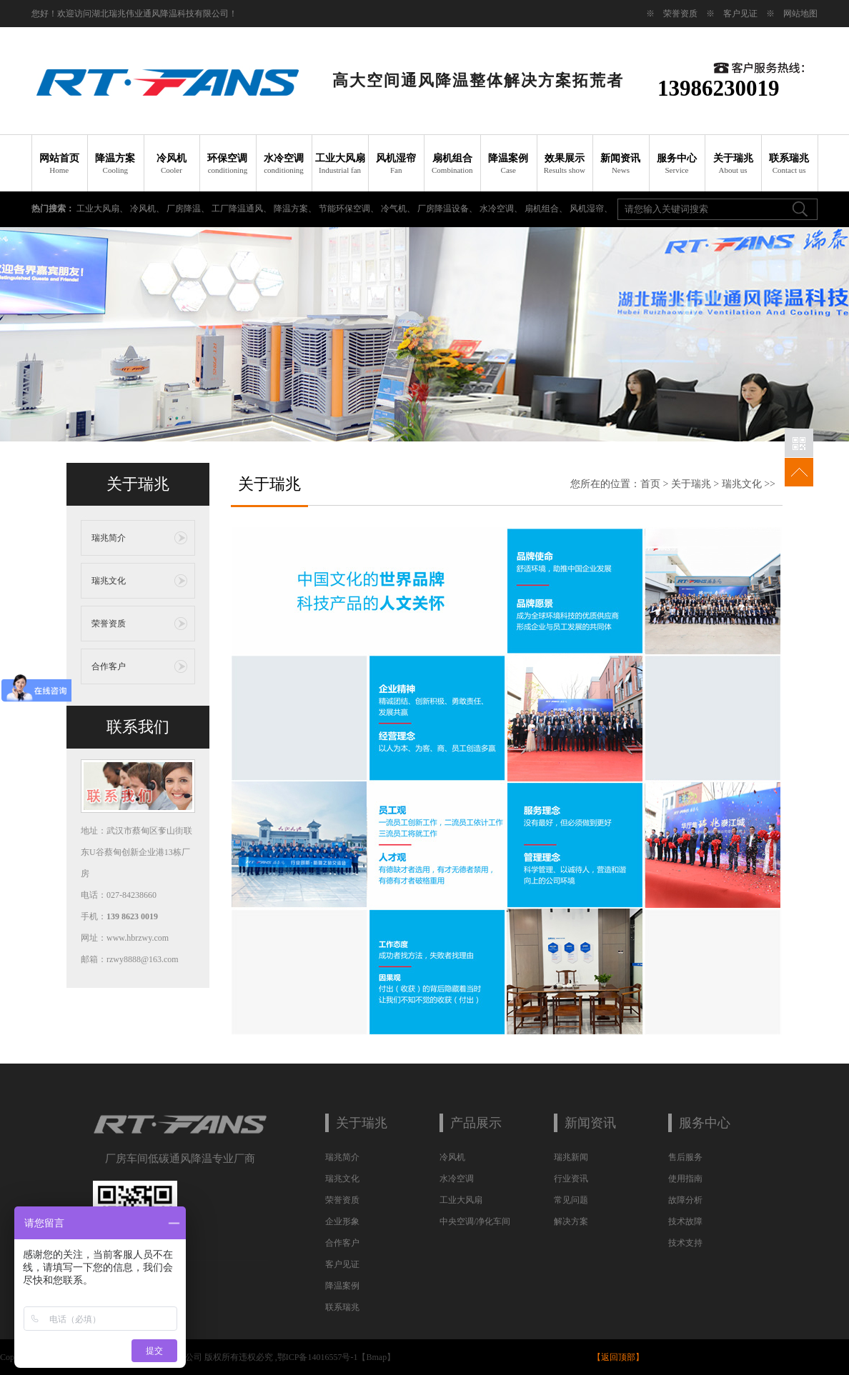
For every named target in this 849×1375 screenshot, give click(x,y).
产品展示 (476, 1123)
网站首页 (59, 163)
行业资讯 (571, 1179)
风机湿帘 (396, 163)
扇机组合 (452, 163)
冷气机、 (399, 209)
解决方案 (571, 1221)
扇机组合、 (547, 209)
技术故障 (685, 1221)
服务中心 (677, 163)
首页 (650, 484)
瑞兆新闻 (571, 1157)
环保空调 (227, 163)
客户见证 (740, 14)
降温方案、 (296, 209)
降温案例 (508, 163)
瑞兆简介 (108, 538)
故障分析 (685, 1200)
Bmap (376, 1357)
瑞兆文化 (108, 581)
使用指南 (685, 1179)
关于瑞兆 (733, 163)
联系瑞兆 (789, 163)
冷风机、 (148, 209)
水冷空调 (284, 163)
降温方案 (115, 163)
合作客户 (108, 666)
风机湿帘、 (591, 209)
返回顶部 (618, 1357)
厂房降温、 (189, 209)
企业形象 (342, 1221)
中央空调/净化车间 (475, 1221)
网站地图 (800, 14)
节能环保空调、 (350, 209)
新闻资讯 (620, 163)
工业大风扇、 (103, 209)
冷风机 (172, 163)
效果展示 (565, 163)
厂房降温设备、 (448, 209)
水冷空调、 (502, 209)
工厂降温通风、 (243, 209)
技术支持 (685, 1243)
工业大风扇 (340, 163)
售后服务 (685, 1157)
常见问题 (571, 1200)
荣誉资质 (680, 14)
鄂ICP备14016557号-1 (317, 1357)
